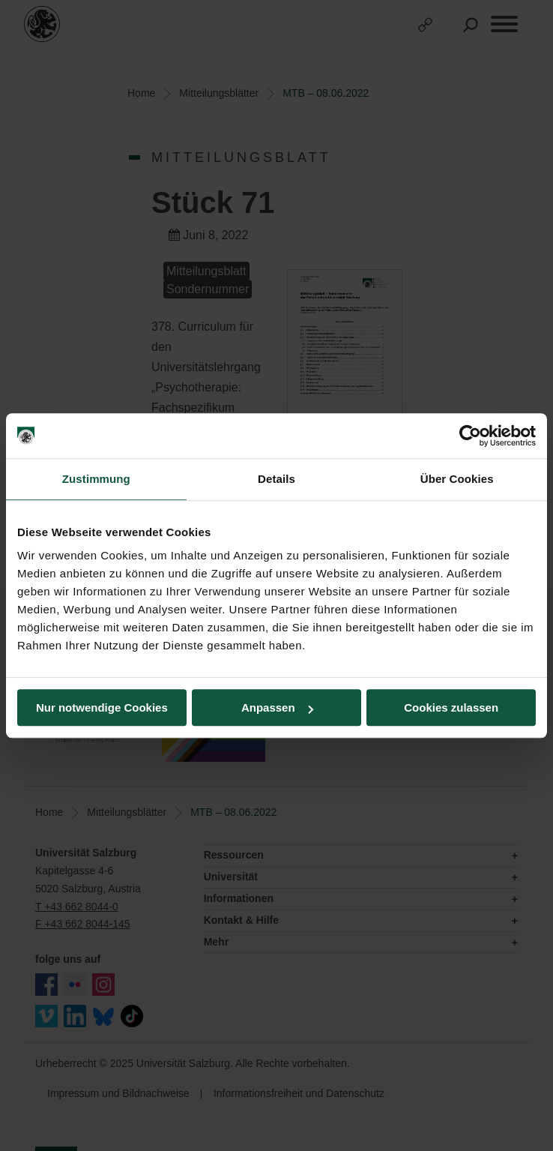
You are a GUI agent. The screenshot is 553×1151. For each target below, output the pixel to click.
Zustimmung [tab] (96, 478)
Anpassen (277, 707)
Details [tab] (276, 478)
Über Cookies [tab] (457, 478)
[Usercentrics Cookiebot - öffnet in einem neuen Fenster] (470, 435)
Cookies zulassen (451, 707)
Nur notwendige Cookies (102, 707)
